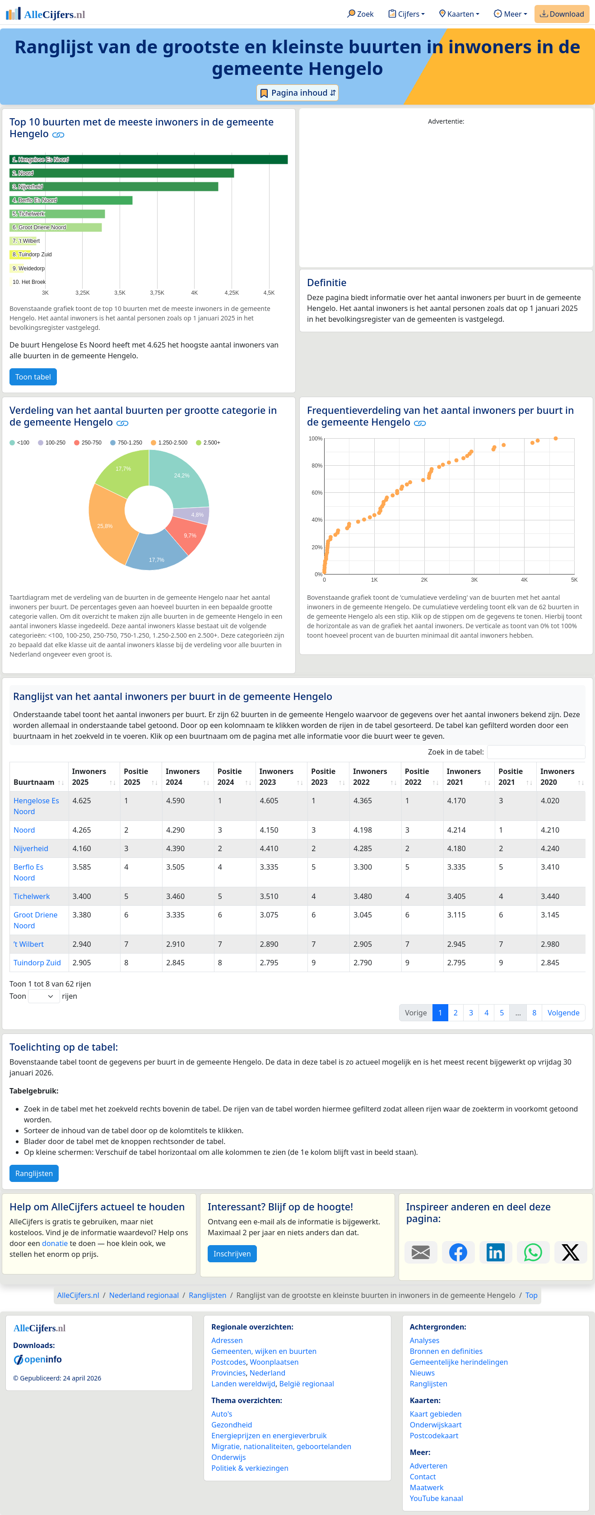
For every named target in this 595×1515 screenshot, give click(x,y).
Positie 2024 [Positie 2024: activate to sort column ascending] (230, 776)
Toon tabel (33, 377)
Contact (423, 1477)
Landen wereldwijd (243, 1384)
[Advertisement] (446, 197)
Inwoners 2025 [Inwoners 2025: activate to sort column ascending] (89, 776)
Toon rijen (43, 996)
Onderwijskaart (436, 1425)
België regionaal (307, 1384)
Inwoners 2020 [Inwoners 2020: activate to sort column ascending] (557, 776)
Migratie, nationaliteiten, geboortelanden (281, 1446)
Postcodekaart (434, 1436)
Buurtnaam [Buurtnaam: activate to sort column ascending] (34, 782)
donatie (55, 1243)
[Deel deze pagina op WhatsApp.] (533, 1252)
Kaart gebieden (436, 1414)
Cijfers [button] (403, 14)
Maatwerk (427, 1487)
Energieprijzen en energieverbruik (268, 1436)
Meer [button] (507, 14)
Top (531, 1295)
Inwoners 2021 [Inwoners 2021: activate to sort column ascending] (464, 776)
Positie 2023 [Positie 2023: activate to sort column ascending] (323, 776)
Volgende (564, 1013)
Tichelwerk (32, 896)
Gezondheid (231, 1425)
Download (562, 14)
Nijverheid (31, 848)
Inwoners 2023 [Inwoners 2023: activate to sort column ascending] (276, 776)
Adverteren (429, 1466)
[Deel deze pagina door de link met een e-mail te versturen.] (420, 1252)
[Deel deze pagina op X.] (570, 1252)
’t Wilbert (29, 944)
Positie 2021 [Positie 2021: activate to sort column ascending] (510, 776)
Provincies (228, 1373)
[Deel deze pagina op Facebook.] (458, 1252)
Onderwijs (228, 1457)
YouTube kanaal (436, 1498)
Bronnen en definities (446, 1351)
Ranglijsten (34, 1173)
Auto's (221, 1414)
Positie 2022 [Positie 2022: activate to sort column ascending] (417, 776)
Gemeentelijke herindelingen (459, 1362)
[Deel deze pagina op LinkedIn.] (495, 1252)
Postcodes (228, 1362)
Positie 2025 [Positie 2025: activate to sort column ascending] (136, 776)
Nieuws (422, 1373)
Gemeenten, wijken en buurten (263, 1351)
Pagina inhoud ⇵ (298, 93)
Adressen (227, 1340)
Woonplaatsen (274, 1362)
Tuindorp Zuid (37, 963)
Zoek (360, 14)
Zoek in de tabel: (507, 752)
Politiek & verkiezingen (249, 1468)
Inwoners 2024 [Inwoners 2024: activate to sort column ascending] (183, 776)
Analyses (425, 1340)
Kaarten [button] (456, 14)
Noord (24, 830)
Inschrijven (232, 1254)
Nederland (268, 1373)
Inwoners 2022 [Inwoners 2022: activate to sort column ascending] (370, 776)
